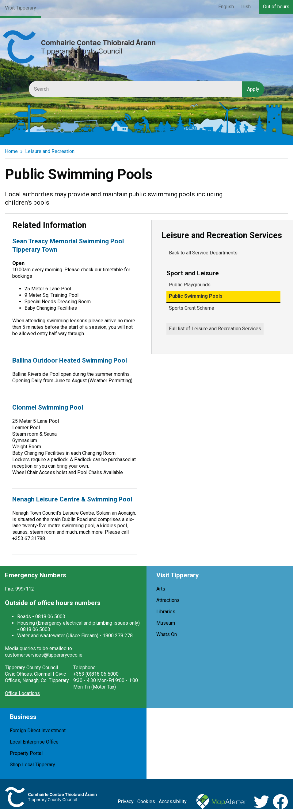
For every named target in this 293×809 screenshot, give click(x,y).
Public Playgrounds (190, 285)
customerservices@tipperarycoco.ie (43, 655)
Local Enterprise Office (34, 742)
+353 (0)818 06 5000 (96, 674)
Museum (165, 623)
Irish (246, 7)
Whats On (166, 634)
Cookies (146, 801)
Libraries (165, 612)
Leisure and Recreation (49, 151)
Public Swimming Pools (196, 296)
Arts (160, 589)
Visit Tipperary (20, 8)
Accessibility (173, 801)
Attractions (168, 600)
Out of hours (276, 7)
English (226, 7)
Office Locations (22, 693)
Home (11, 151)
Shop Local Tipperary (32, 765)
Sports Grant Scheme (191, 308)
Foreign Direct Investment (38, 730)
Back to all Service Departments (203, 253)
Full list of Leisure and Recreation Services (215, 329)
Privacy (126, 801)
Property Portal (26, 753)
